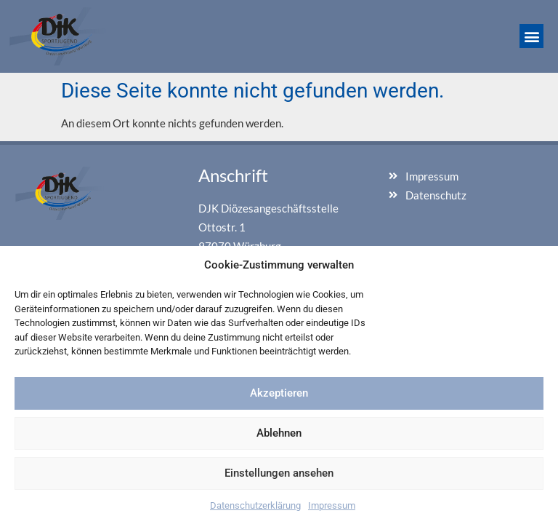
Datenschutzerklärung (255, 505)
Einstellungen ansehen (279, 473)
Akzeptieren (279, 393)
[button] (531, 36)
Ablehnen (279, 433)
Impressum (331, 505)
